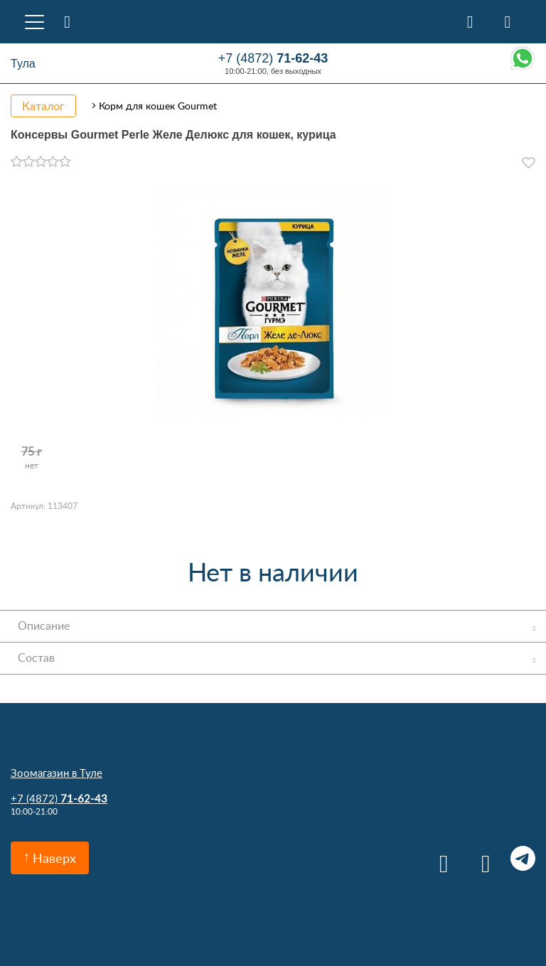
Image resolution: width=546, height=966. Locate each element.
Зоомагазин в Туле (56, 773)
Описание (44, 625)
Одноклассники (481, 858)
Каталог (43, 106)
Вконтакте (439, 858)
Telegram (522, 858)
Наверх (54, 857)
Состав (36, 657)
